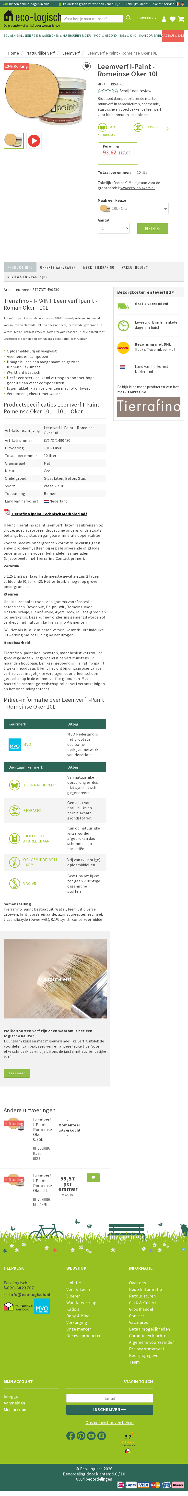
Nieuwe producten (83, 1335)
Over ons (137, 1283)
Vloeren (73, 1296)
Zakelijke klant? (137, 4)
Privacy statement (146, 1349)
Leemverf (71, 53)
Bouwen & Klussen (15, 36)
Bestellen (152, 228)
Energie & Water (37, 36)
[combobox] (133, 208)
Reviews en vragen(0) (27, 276)
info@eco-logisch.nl (27, 1294)
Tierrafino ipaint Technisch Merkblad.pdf (49, 513)
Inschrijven (109, 1409)
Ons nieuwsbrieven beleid (109, 1422)
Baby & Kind (127, 36)
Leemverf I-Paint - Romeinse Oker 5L (42, 1183)
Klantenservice (164, 4)
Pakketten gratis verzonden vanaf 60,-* (89, 4)
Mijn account (16, 1409)
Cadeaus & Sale (173, 36)
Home (13, 53)
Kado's (72, 1309)
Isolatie (73, 1283)
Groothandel (141, 1309)
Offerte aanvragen (58, 267)
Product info (20, 267)
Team (134, 1362)
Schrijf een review (135, 91)
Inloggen (12, 1396)
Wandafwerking (81, 1302)
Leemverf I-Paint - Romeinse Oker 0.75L (42, 1129)
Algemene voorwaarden (152, 1342)
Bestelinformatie (145, 1289)
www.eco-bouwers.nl (137, 187)
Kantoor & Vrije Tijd (150, 36)
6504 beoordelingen (94, 1479)
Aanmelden (14, 1403)
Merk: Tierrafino (99, 267)
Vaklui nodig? (135, 267)
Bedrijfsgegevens (146, 1355)
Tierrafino (115, 83)
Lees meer (17, 1073)
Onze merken (79, 1329)
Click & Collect (143, 1302)
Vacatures (138, 1322)
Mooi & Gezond (105, 36)
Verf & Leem (78, 1289)
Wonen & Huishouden (60, 36)
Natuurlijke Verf (40, 53)
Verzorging (76, 1322)
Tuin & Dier (82, 36)
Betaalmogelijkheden (149, 1329)
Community (146, 18)
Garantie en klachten (149, 1335)
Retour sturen (142, 1296)
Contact (136, 1316)
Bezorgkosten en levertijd (146, 292)
